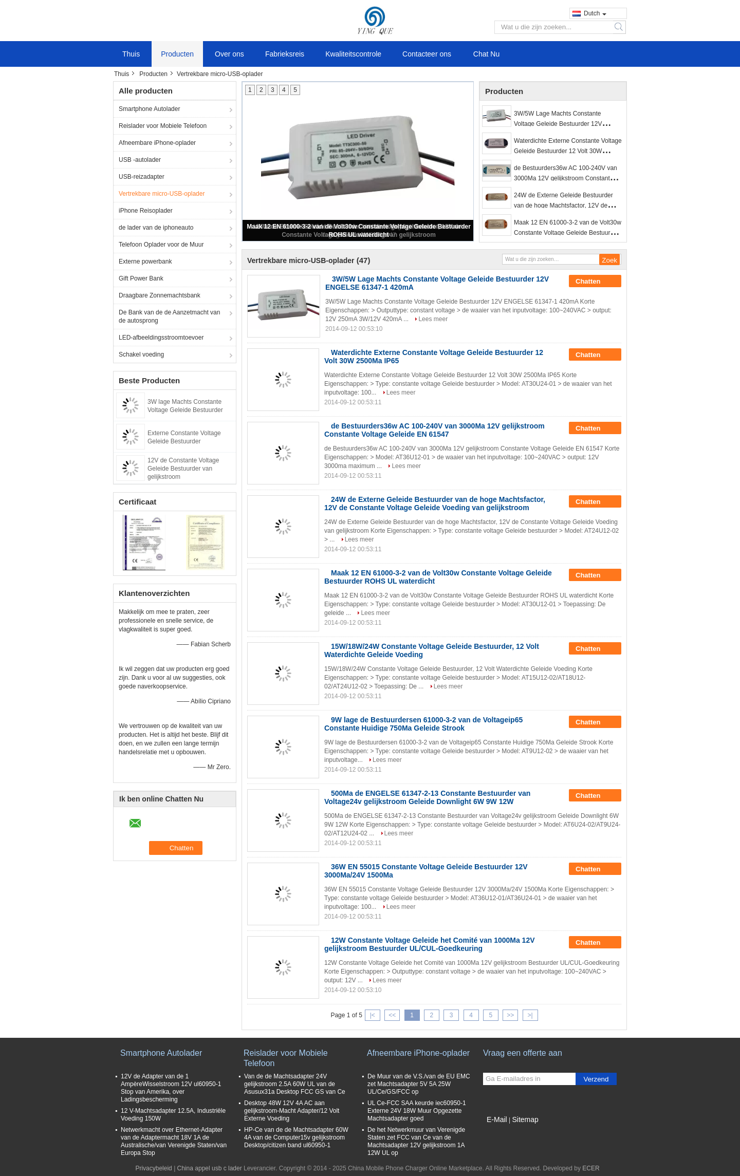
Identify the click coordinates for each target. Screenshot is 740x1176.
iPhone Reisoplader (146, 210)
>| (530, 1015)
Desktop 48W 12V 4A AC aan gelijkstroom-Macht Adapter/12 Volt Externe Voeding (291, 1110)
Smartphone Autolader (149, 109)
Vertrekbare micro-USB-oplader (162, 193)
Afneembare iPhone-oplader (157, 142)
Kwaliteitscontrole (353, 54)
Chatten (595, 281)
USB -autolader (140, 159)
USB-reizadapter (141, 176)
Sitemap (525, 1119)
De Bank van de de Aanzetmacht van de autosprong (169, 316)
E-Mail (497, 1119)
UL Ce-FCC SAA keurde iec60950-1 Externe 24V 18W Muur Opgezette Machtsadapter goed (416, 1110)
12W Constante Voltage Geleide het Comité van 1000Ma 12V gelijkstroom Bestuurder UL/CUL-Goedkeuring (429, 944)
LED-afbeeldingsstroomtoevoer (161, 337)
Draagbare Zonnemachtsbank (159, 295)
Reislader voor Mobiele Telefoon (163, 125)
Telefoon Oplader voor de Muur (161, 244)
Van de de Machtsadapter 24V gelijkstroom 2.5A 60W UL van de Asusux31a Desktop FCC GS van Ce (294, 1084)
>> (510, 1015)
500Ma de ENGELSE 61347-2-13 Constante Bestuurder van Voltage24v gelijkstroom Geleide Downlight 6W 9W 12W (427, 797)
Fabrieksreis (284, 54)
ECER (590, 1168)
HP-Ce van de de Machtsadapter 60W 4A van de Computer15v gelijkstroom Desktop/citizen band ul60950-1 (296, 1137)
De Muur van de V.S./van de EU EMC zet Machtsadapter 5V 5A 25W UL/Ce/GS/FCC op (418, 1084)
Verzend (596, 1079)
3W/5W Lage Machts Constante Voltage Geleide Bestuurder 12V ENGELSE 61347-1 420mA (558, 124)
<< (392, 1015)
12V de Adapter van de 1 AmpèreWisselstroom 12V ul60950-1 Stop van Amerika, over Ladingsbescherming (171, 1088)
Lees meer (433, 319)
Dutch (595, 13)
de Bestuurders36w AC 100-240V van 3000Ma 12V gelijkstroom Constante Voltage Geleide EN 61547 (565, 178)
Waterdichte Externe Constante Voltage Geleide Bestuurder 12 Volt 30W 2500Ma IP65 (568, 151)
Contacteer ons (426, 54)
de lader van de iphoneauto (156, 227)
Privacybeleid (153, 1168)
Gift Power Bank (141, 278)
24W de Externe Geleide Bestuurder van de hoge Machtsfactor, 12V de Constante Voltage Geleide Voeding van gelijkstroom (434, 503)
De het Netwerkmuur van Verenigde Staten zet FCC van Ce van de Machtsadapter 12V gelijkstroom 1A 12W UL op (416, 1141)
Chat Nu (486, 54)
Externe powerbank (145, 261)
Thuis (131, 54)
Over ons (229, 54)
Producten (177, 54)
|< (372, 1015)
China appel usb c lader (209, 1168)
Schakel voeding (141, 354)
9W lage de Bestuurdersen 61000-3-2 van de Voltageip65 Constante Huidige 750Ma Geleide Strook (423, 724)
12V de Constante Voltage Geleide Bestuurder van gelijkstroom (183, 468)
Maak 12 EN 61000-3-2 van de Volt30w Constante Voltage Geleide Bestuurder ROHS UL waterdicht (567, 233)
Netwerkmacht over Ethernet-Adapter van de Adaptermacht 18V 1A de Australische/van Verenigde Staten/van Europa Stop (174, 1141)
